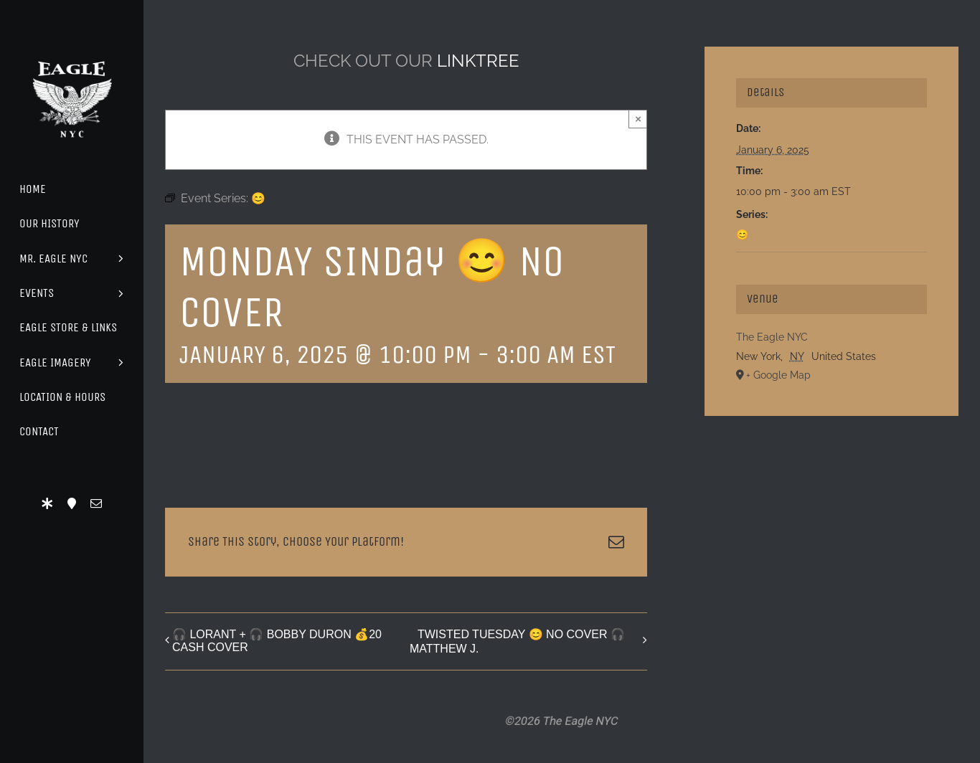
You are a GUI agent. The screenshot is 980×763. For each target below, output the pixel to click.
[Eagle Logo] (72, 48)
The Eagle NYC (772, 337)
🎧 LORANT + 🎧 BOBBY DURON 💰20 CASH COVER (277, 640)
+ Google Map (778, 375)
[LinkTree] (47, 503)
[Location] (71, 503)
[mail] (96, 503)
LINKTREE (478, 60)
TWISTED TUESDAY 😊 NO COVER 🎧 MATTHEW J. (517, 641)
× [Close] (638, 119)
